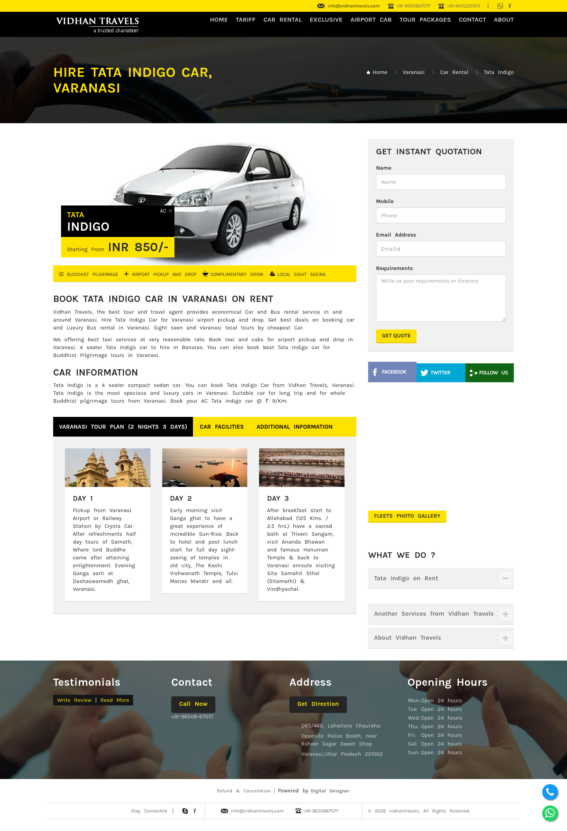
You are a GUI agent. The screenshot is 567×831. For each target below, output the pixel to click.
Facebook (394, 371)
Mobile (385, 201)
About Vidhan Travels (407, 637)
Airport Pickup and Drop (164, 274)
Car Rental (454, 72)
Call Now (193, 703)
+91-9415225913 (463, 6)
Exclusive (326, 19)
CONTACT (472, 19)
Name (383, 168)
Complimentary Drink (236, 274)
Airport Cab (371, 19)
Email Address (396, 234)
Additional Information (294, 426)
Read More (114, 700)
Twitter (440, 372)
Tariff (246, 19)
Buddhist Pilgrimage (92, 274)
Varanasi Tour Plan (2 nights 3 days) (123, 426)
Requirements (394, 268)
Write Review (74, 700)
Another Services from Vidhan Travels (434, 613)
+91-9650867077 (414, 6)
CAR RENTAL (282, 19)
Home (379, 72)
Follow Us (493, 372)
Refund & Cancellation (244, 791)
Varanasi (414, 72)
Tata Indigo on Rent (406, 578)
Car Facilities (222, 426)
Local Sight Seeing (301, 274)
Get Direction (318, 703)
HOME (219, 19)
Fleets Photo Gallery (407, 516)
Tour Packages (425, 19)
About (504, 19)
